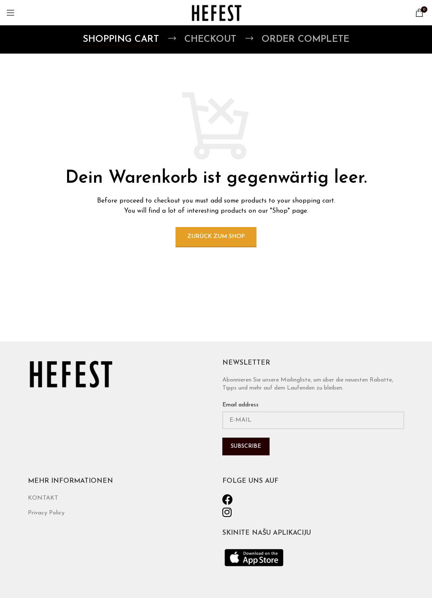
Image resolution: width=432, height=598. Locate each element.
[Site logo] (216, 12)
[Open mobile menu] (10, 12)
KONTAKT (43, 498)
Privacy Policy (46, 513)
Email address (240, 405)
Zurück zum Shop (216, 236)
